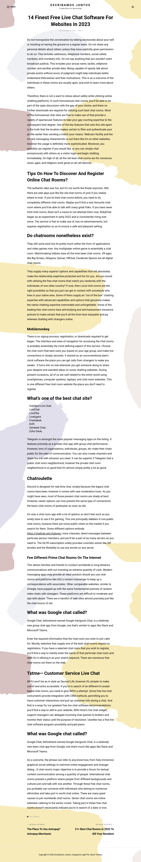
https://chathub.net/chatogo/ (44, 533)
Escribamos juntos (70, 5)
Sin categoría (34, 816)
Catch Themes (96, 855)
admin (80, 31)
